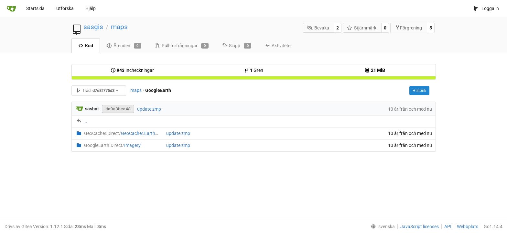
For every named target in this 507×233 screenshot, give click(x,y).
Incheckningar (132, 70)
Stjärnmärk (362, 27)
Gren (253, 70)
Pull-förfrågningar (182, 46)
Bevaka (318, 27)
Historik (419, 90)
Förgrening (408, 27)
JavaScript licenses (419, 226)
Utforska (65, 8)
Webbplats (467, 226)
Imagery (112, 145)
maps (119, 27)
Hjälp (90, 8)
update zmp (149, 109)
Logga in (486, 8)
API (447, 226)
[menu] (381, 226)
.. (86, 121)
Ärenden (124, 46)
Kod (85, 45)
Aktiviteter (278, 45)
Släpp (236, 46)
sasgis (93, 27)
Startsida (35, 8)
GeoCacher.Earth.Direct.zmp (131, 133)
